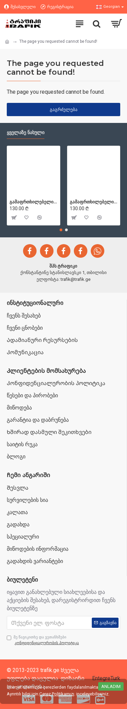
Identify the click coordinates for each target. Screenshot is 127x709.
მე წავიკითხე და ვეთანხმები (43, 640)
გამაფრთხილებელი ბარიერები (33, 201)
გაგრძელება (64, 109)
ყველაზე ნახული (25, 132)
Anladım (111, 686)
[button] (61, 230)
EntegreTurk (106, 678)
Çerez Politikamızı (56, 693)
